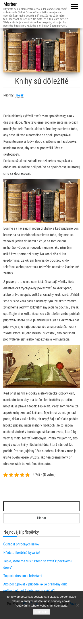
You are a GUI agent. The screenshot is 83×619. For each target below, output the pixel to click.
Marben (10, 4)
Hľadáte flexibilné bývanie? (21, 553)
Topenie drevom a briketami (22, 576)
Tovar (19, 95)
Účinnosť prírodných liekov (21, 544)
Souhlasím (41, 611)
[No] (77, 605)
